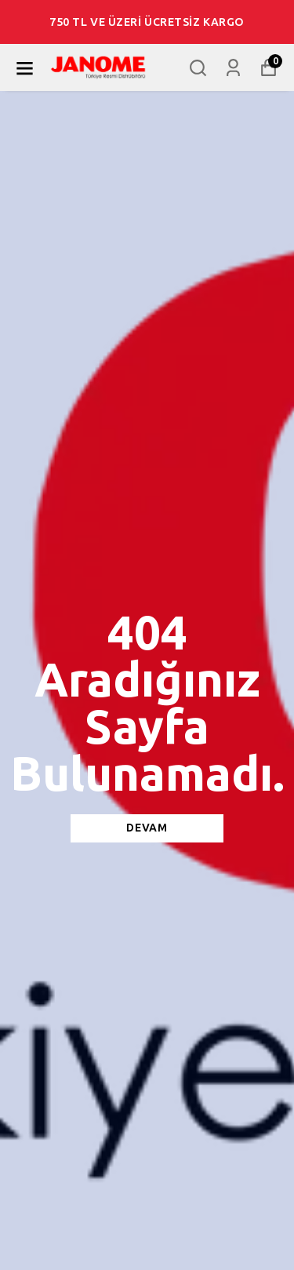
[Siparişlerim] (233, 68)
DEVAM (147, 828)
